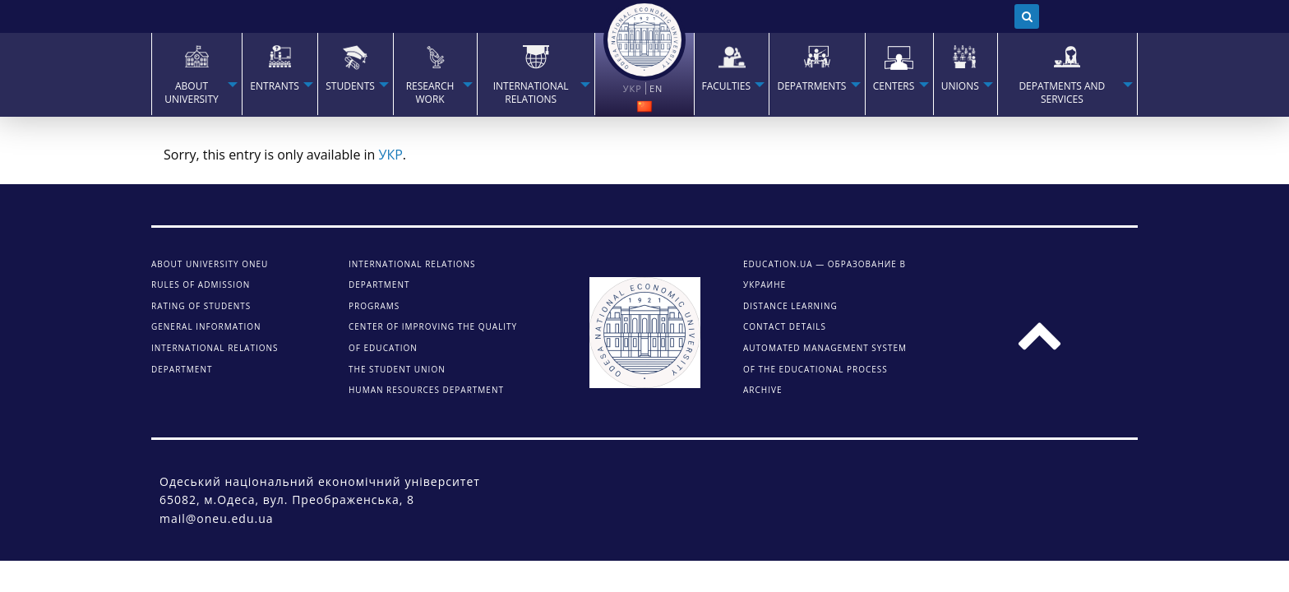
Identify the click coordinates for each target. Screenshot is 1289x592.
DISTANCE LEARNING (790, 306)
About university (191, 93)
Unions (960, 86)
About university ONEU (209, 264)
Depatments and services (1062, 93)
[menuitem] (196, 74)
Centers (894, 86)
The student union (397, 369)
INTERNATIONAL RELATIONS (531, 93)
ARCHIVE (762, 389)
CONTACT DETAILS (784, 326)
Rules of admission (200, 284)
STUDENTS (350, 86)
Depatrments (811, 86)
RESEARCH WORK (430, 93)
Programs (374, 306)
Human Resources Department (426, 389)
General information (206, 326)
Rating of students (201, 306)
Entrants (274, 86)
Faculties (726, 86)
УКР (391, 155)
